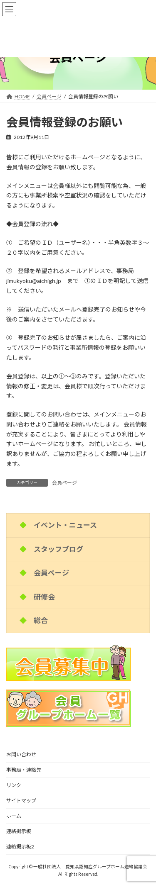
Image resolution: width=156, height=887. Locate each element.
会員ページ (64, 483)
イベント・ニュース (65, 525)
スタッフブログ (58, 548)
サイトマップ (21, 800)
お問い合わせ (21, 754)
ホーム (13, 816)
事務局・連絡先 (23, 770)
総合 (41, 620)
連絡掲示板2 (20, 846)
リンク (13, 785)
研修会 (44, 596)
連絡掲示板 (18, 831)
